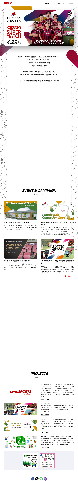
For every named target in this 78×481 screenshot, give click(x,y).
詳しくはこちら (69, 276)
